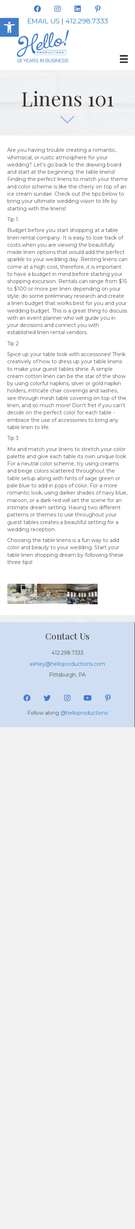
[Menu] (124, 59)
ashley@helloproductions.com (67, 664)
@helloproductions (84, 713)
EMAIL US (43, 21)
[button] (9, 27)
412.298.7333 (86, 21)
